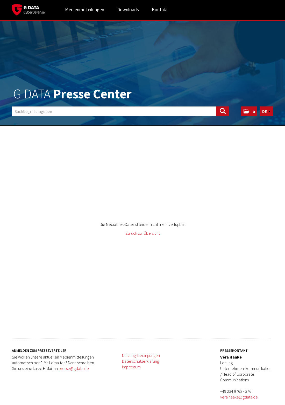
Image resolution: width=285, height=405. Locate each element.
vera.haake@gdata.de (239, 397)
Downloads (128, 9)
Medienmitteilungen (84, 9)
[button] (249, 111)
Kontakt (160, 9)
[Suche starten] (222, 111)
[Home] (28, 9)
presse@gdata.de (74, 368)
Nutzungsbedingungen (141, 355)
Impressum (131, 366)
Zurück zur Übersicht (142, 233)
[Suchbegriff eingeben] (120, 111)
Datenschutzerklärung (140, 361)
